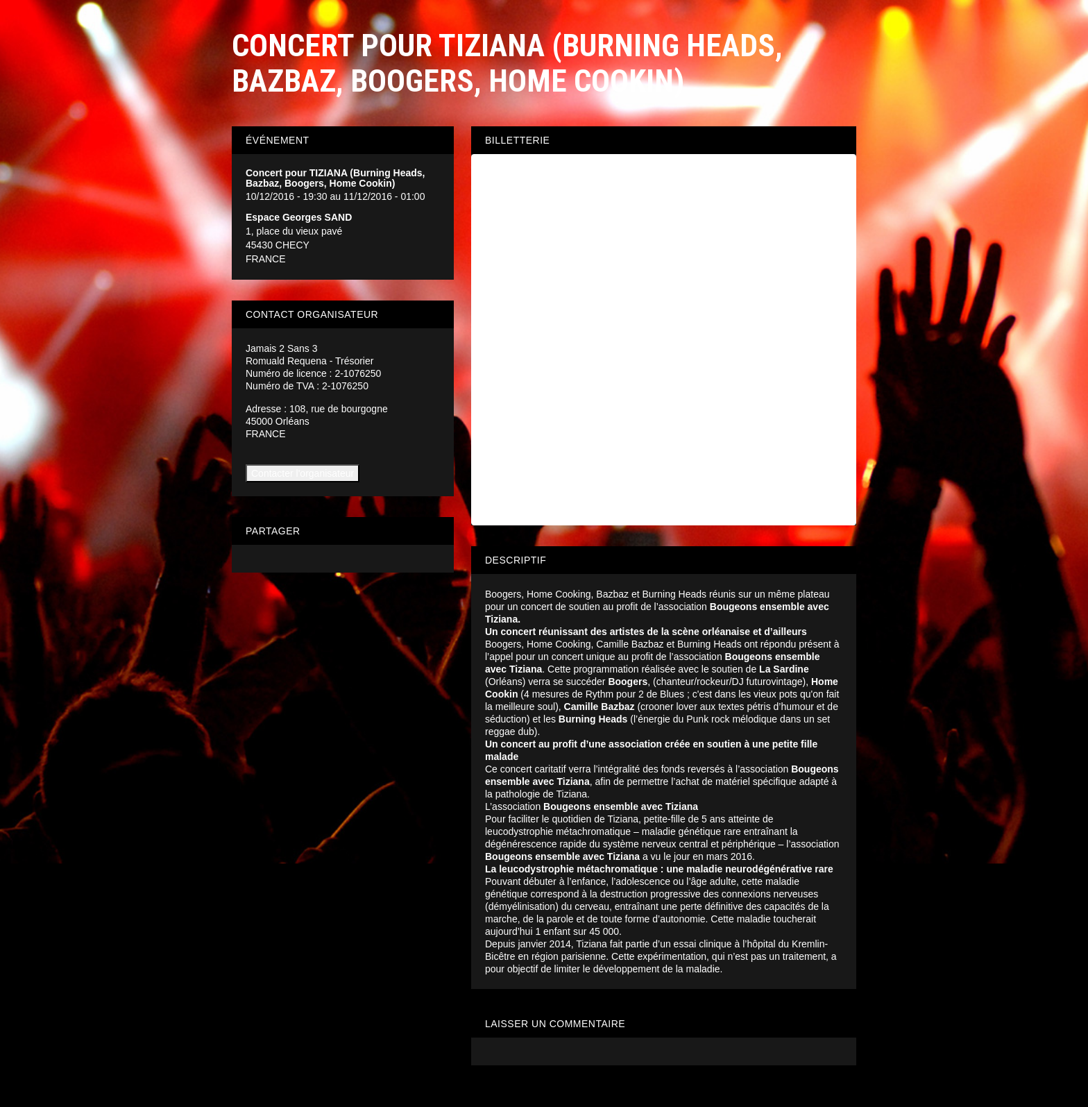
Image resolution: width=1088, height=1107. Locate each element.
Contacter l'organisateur (302, 473)
